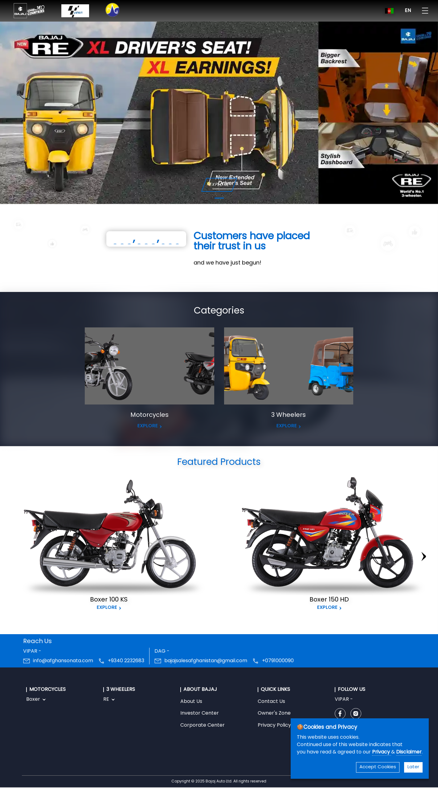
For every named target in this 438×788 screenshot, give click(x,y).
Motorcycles (149, 415)
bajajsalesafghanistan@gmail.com (205, 661)
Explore (107, 607)
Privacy (381, 752)
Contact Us (271, 701)
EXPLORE (219, 185)
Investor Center (199, 713)
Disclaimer (409, 752)
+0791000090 (278, 661)
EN (408, 10)
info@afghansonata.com (63, 661)
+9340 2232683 (126, 661)
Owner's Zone (274, 713)
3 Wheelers (288, 415)
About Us (191, 701)
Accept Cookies (377, 767)
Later (413, 767)
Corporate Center (202, 725)
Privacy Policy (274, 725)
